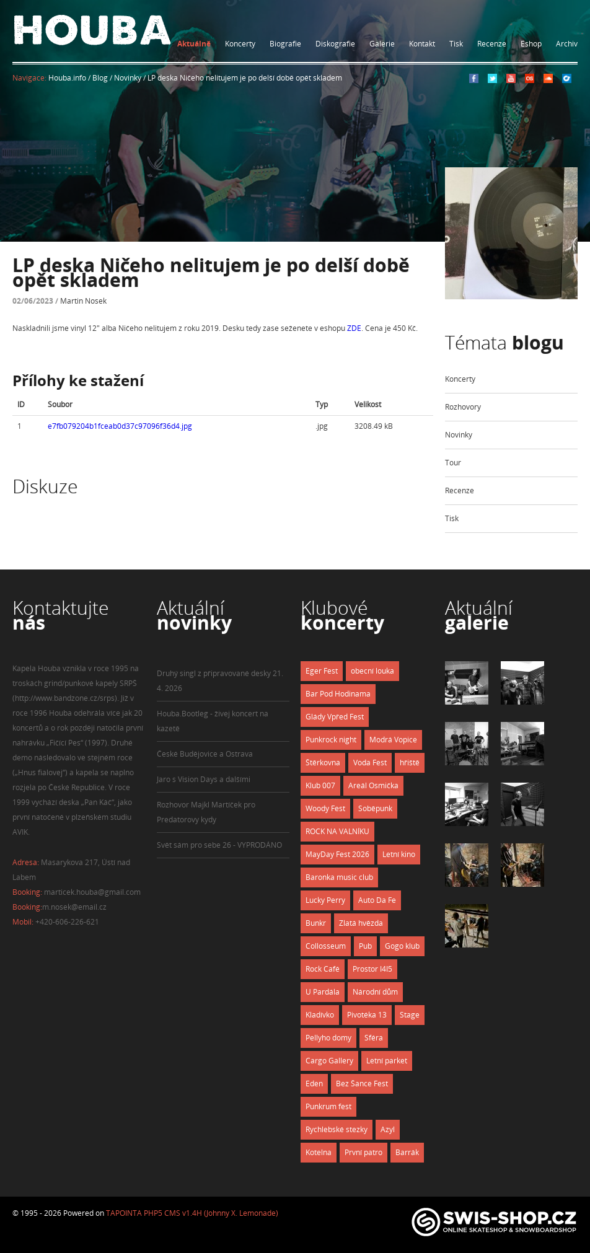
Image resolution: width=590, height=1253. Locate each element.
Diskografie (335, 43)
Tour (453, 462)
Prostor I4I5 (372, 969)
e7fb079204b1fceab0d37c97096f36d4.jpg (120, 426)
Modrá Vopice (393, 739)
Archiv (567, 43)
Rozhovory (463, 407)
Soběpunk (375, 808)
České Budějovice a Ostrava (205, 754)
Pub (365, 946)
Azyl (388, 1129)
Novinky (458, 434)
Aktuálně (194, 43)
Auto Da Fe (377, 900)
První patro (363, 1152)
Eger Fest (322, 671)
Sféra (373, 1037)
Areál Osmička (373, 785)
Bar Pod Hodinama (338, 693)
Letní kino (398, 854)
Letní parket (386, 1060)
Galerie (382, 43)
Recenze (491, 43)
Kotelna (319, 1152)
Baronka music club (339, 877)
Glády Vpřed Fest (335, 716)
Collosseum (326, 946)
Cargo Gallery (329, 1060)
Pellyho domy (328, 1037)
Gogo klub (402, 946)
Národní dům (375, 992)
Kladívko (320, 1014)
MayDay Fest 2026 (337, 854)
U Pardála (323, 992)
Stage (410, 1014)
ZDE (354, 328)
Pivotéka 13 (367, 1014)
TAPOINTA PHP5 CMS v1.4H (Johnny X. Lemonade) (192, 1213)
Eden (314, 1083)
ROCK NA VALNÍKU (337, 831)
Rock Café (323, 969)
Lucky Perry (325, 900)
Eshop (531, 43)
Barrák (407, 1152)
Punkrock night (331, 739)
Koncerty (240, 43)
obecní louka (372, 671)
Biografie (285, 43)
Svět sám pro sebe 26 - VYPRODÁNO (219, 845)
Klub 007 (320, 785)
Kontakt (422, 43)
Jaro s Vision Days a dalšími (203, 779)
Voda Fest (370, 762)
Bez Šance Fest (362, 1083)
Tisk (456, 43)
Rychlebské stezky (337, 1129)
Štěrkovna (323, 762)
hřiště (410, 762)
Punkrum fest (328, 1106)
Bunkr (316, 923)
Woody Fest (325, 808)
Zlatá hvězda (361, 923)
